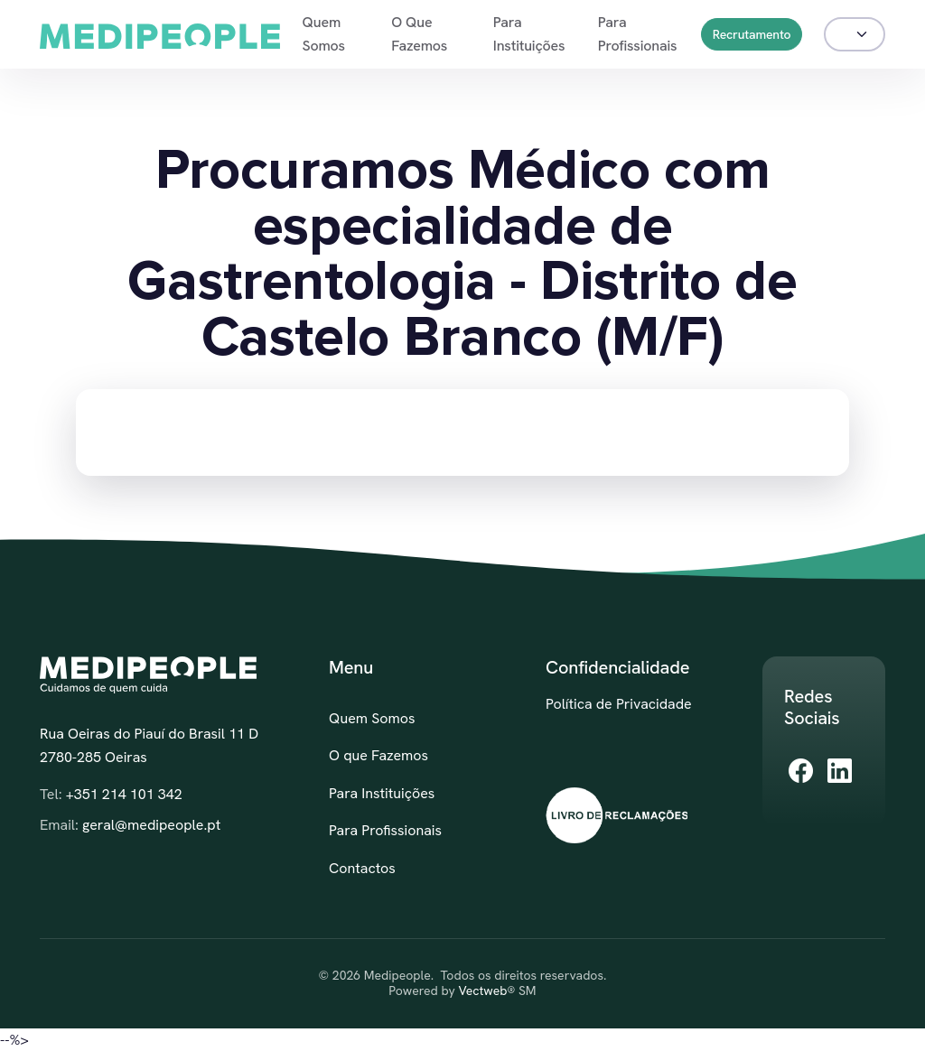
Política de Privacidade (619, 703)
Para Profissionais (637, 34)
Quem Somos (323, 34)
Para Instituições (529, 34)
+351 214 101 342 (124, 794)
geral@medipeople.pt (151, 824)
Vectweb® (486, 991)
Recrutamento (752, 34)
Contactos (362, 868)
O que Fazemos (419, 34)
